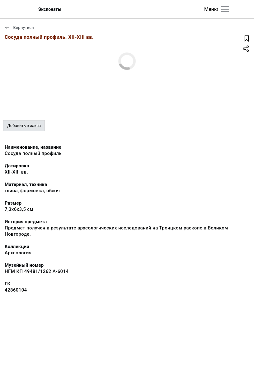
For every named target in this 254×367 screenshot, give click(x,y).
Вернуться (19, 27)
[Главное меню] (225, 9)
